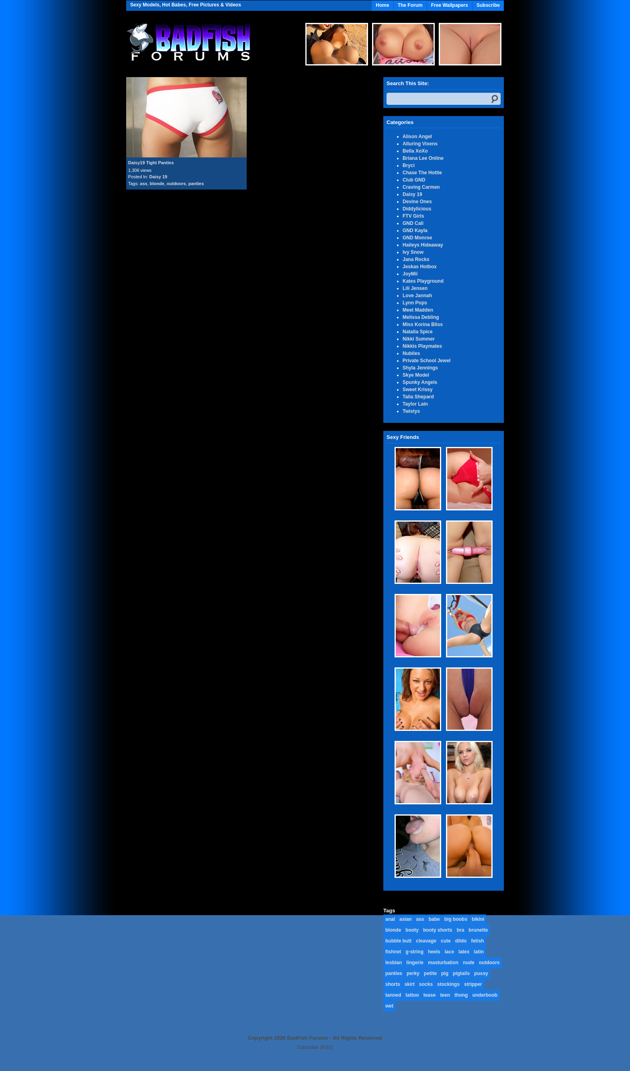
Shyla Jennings (420, 368)
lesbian (393, 962)
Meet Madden (418, 310)
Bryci (409, 165)
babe (434, 919)
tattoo (412, 995)
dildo (461, 941)
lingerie (414, 962)
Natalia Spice (418, 332)
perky (413, 973)
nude (469, 962)
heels (434, 952)
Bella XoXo (415, 151)
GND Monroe (417, 238)
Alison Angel (417, 136)
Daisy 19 (158, 176)
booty (412, 930)
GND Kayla (415, 230)
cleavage (426, 941)
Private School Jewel (426, 360)
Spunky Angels (420, 382)
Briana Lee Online (423, 158)
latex (463, 952)
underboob (484, 995)
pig (444, 973)
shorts (392, 984)
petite (430, 973)
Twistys (411, 411)
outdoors (176, 183)
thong (461, 995)
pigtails (461, 973)
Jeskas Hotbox (420, 266)
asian (405, 919)
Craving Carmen (421, 187)
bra (460, 930)
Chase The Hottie (422, 172)
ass (143, 183)
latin (479, 952)
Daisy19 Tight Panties (151, 162)
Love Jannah (417, 295)
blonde (157, 183)
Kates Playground (423, 281)
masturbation (443, 962)
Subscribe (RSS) (315, 1047)
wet (389, 1006)
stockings (448, 984)
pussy (481, 973)
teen (445, 995)
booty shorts (437, 930)
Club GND (414, 180)
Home (382, 5)
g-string (414, 952)
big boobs (455, 919)
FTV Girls (413, 216)
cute (446, 941)
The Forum (410, 5)
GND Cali (413, 223)
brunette (478, 930)
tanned (393, 995)
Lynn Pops (415, 303)
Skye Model (416, 375)
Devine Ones (417, 201)
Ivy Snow (413, 252)
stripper (473, 984)
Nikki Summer (419, 339)
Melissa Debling (421, 317)
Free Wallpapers (449, 5)
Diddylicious (417, 209)
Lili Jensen (415, 288)
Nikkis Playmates (422, 346)
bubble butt (398, 941)
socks (426, 984)
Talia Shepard (418, 397)
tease (429, 995)
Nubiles (411, 353)
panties (196, 183)
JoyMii (410, 274)
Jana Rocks (416, 259)
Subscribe (488, 5)
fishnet (393, 952)
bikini (478, 919)
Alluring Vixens (420, 144)
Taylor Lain (415, 404)
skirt (410, 984)
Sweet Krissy (418, 389)
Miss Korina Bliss (423, 324)
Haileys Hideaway (423, 245)
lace (449, 952)
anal (390, 919)
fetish (477, 941)
